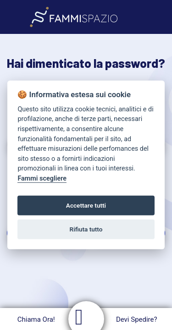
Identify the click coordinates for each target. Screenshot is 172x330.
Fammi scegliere (42, 178)
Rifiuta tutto (86, 229)
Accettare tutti (86, 205)
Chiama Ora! (35, 319)
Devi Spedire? (138, 319)
